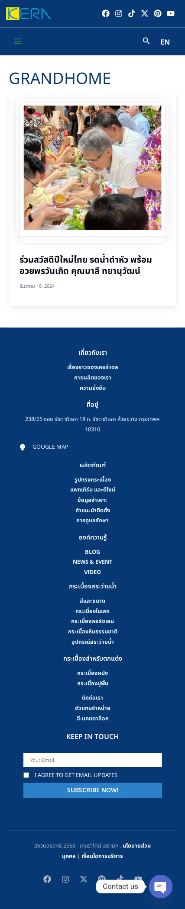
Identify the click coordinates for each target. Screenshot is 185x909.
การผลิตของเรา (92, 377)
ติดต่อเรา (92, 698)
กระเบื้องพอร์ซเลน (92, 621)
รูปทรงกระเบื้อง (93, 479)
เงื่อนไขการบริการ (102, 855)
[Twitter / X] (145, 13)
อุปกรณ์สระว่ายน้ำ (92, 641)
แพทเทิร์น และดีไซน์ (92, 489)
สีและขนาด (92, 600)
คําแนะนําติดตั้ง (92, 510)
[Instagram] (119, 13)
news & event (92, 562)
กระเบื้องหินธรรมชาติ (92, 631)
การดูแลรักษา (92, 520)
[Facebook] (106, 13)
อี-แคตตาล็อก (93, 718)
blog (92, 551)
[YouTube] (171, 13)
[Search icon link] (146, 42)
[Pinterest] (158, 13)
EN (165, 42)
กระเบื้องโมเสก (92, 611)
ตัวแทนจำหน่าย (92, 707)
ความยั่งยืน (93, 387)
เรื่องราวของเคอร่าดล (92, 367)
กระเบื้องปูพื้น (92, 683)
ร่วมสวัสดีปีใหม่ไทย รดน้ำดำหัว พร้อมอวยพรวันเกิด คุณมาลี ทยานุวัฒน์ (85, 266)
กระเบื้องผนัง (92, 672)
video (92, 572)
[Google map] (43, 447)
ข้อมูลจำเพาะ (92, 499)
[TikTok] (132, 13)
